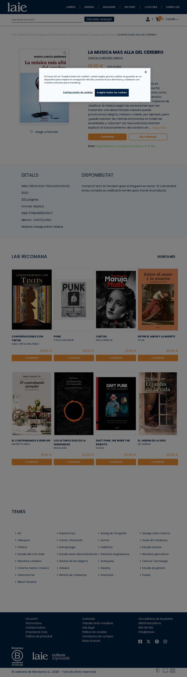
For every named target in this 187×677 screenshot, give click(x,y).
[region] (95, 85)
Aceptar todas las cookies (112, 92)
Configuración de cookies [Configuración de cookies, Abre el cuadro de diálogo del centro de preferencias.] (78, 92)
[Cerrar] (146, 72)
